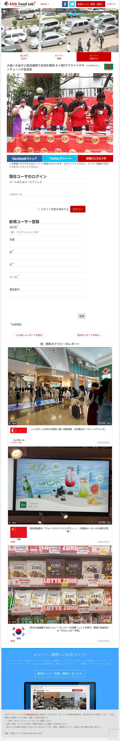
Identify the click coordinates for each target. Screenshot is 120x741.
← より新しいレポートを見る (27, 334)
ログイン (112, 3)
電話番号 (15, 289)
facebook (65, 4)
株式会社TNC (32, 714)
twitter (72, 4)
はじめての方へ (24, 57)
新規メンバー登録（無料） (91, 4)
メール (14, 277)
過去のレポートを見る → (89, 334)
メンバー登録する (94, 57)
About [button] (45, 3)
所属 (12, 239)
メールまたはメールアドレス (26, 182)
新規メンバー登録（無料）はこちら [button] (60, 673)
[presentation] (33, 306)
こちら (39, 733)
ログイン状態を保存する (55, 209)
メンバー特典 (59, 57)
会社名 (14, 227)
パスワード (16, 194)
